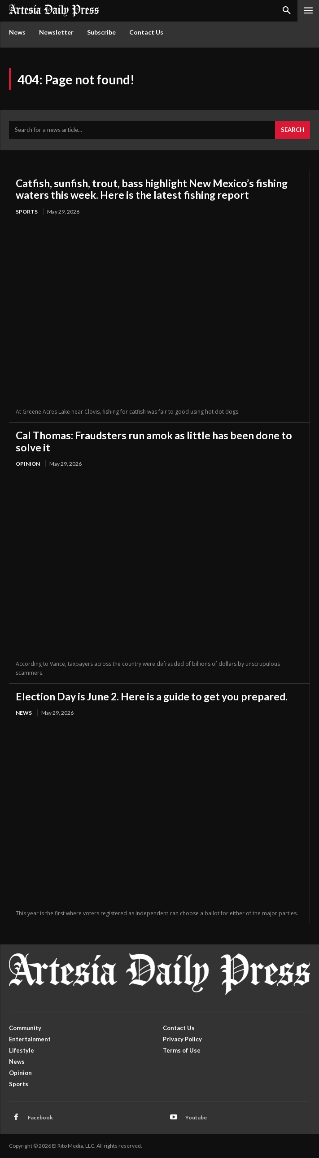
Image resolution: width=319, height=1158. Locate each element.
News (24, 712)
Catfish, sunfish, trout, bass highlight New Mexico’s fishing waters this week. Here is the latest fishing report (152, 189)
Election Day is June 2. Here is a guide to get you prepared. (152, 696)
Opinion (28, 463)
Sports (27, 211)
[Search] (292, 130)
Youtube (196, 1117)
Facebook (40, 1117)
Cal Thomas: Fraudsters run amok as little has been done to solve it (154, 441)
